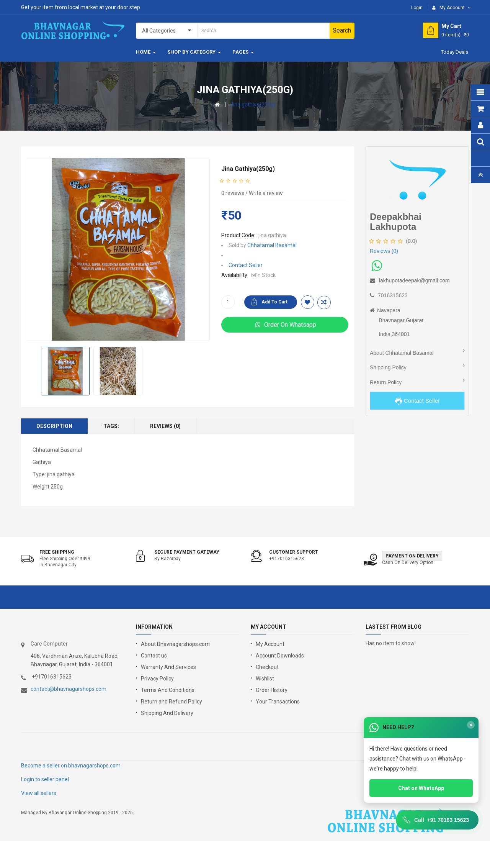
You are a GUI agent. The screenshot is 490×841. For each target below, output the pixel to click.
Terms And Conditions (167, 690)
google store (41, 746)
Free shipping (56, 552)
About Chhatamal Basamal (402, 353)
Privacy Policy (157, 678)
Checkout (267, 667)
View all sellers (38, 793)
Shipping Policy (388, 367)
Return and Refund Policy (171, 701)
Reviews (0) (165, 426)
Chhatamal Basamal (272, 245)
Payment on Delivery (412, 556)
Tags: (111, 426)
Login (417, 7)
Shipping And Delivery (167, 713)
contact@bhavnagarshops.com (68, 689)
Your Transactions (278, 701)
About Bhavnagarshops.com (175, 644)
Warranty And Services (168, 667)
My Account (270, 644)
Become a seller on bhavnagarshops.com (71, 765)
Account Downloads (280, 655)
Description (54, 426)
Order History (271, 690)
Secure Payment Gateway (186, 552)
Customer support (293, 552)
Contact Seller (246, 265)
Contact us (154, 655)
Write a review (266, 193)
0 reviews (232, 193)
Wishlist (265, 678)
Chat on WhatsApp (421, 788)
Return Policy (386, 382)
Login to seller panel (45, 779)
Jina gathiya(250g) (253, 105)
